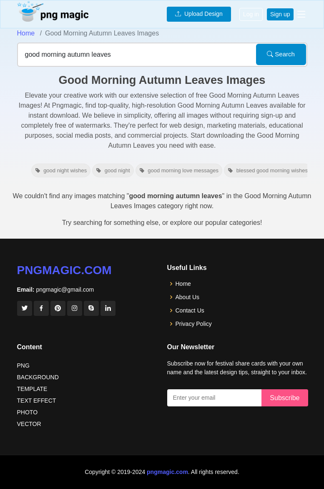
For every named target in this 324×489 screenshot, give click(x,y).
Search (281, 54)
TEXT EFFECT (36, 400)
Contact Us (190, 310)
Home (26, 33)
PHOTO (27, 412)
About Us (188, 297)
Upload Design (199, 13)
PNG (23, 365)
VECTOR (29, 424)
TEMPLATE (32, 389)
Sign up (280, 14)
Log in (251, 14)
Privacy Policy (194, 324)
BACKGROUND (38, 377)
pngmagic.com (64, 270)
